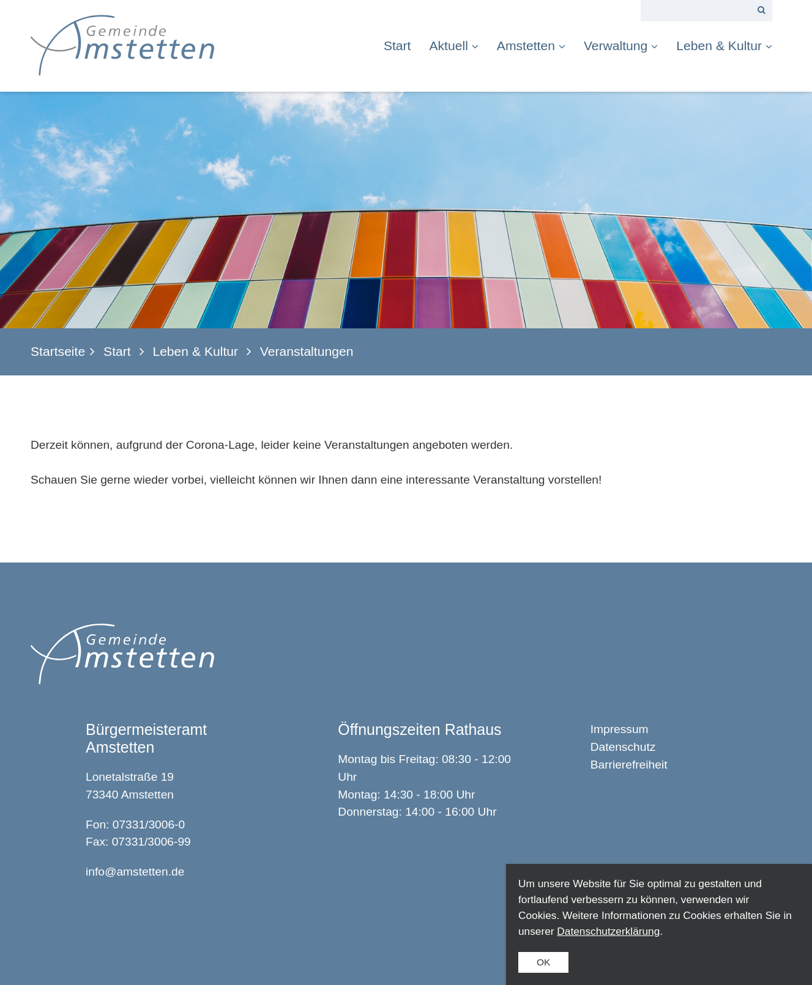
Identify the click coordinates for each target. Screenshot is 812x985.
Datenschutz (623, 746)
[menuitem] (402, 45)
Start (397, 46)
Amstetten (531, 46)
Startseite (58, 351)
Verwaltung (621, 46)
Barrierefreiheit (629, 764)
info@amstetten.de (135, 871)
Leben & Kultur (724, 46)
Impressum (619, 729)
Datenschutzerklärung (608, 931)
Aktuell (453, 46)
